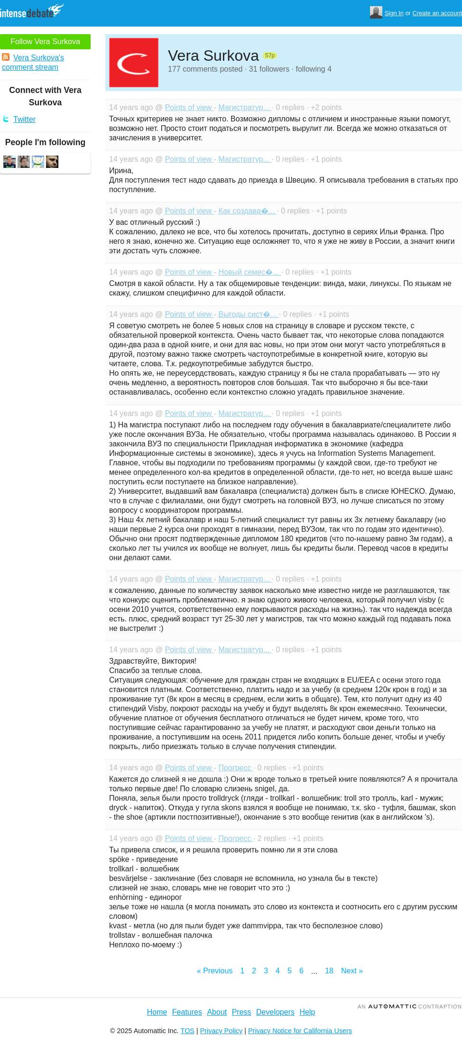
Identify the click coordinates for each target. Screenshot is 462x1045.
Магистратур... (245, 107)
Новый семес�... (250, 272)
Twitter (19, 119)
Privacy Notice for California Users (300, 1031)
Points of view (189, 107)
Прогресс (236, 768)
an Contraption (410, 1006)
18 (329, 971)
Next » (352, 971)
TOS (187, 1031)
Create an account (437, 13)
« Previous (215, 971)
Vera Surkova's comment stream (33, 62)
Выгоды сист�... (249, 314)
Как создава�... (248, 211)
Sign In (394, 13)
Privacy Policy (221, 1031)
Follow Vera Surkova (45, 41)
